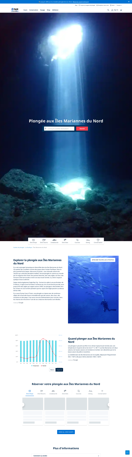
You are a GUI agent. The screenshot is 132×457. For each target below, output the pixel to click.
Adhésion (55, 10)
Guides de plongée (18, 247)
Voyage (42, 10)
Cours (25, 10)
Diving (90, 392)
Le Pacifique (28, 247)
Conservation (33, 10)
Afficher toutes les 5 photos (103, 260)
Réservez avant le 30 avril (81, 2)
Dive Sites (65, 392)
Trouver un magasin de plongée (87, 5)
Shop (48, 10)
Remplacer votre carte (102, 5)
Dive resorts (42, 392)
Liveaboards (53, 392)
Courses (78, 392)
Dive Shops (29, 392)
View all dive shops (66, 432)
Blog (76, 5)
